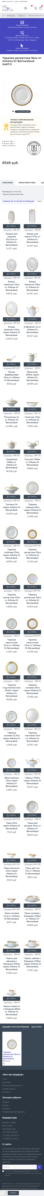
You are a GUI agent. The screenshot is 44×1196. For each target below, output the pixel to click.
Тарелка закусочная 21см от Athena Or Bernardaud (12, 643)
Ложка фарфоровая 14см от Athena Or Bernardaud (12, 376)
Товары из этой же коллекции (18, 201)
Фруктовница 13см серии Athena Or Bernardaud (11, 782)
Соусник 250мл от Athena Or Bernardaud (32, 462)
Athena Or (21, 15)
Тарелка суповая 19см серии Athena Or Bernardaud (32, 689)
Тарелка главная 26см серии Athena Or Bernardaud (32, 508)
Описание (7, 183)
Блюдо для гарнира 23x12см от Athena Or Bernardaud (11, 239)
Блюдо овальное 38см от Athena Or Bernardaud (32, 285)
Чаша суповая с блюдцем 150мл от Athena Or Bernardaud (32, 917)
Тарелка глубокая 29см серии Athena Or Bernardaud (11, 553)
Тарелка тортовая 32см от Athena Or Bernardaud (32, 737)
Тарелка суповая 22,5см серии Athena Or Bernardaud (11, 737)
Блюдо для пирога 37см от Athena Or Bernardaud (32, 238)
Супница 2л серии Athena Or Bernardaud (11, 507)
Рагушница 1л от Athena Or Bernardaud (11, 420)
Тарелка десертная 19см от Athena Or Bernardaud (11, 598)
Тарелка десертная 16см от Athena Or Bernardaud (32, 553)
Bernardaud (11, 15)
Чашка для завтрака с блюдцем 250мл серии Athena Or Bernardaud (11, 964)
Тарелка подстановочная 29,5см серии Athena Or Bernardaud (11, 691)
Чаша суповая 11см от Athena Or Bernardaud (12, 916)
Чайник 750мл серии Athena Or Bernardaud (32, 781)
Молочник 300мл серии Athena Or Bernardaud (32, 376)
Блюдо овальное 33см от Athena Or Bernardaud (11, 285)
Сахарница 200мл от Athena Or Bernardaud (11, 463)
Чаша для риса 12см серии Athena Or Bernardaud (11, 872)
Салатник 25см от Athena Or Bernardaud (32, 420)
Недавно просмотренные (15, 1027)
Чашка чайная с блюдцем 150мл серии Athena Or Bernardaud (32, 962)
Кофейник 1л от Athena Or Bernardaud (32, 330)
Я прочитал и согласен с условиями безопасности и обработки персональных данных (22, 1173)
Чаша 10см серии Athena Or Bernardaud (11, 826)
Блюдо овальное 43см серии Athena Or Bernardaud (11, 331)
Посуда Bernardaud (23, 111)
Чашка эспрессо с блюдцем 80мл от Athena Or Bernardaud (11, 1010)
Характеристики (27, 183)
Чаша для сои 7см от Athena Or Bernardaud (32, 871)
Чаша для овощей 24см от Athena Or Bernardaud (32, 827)
